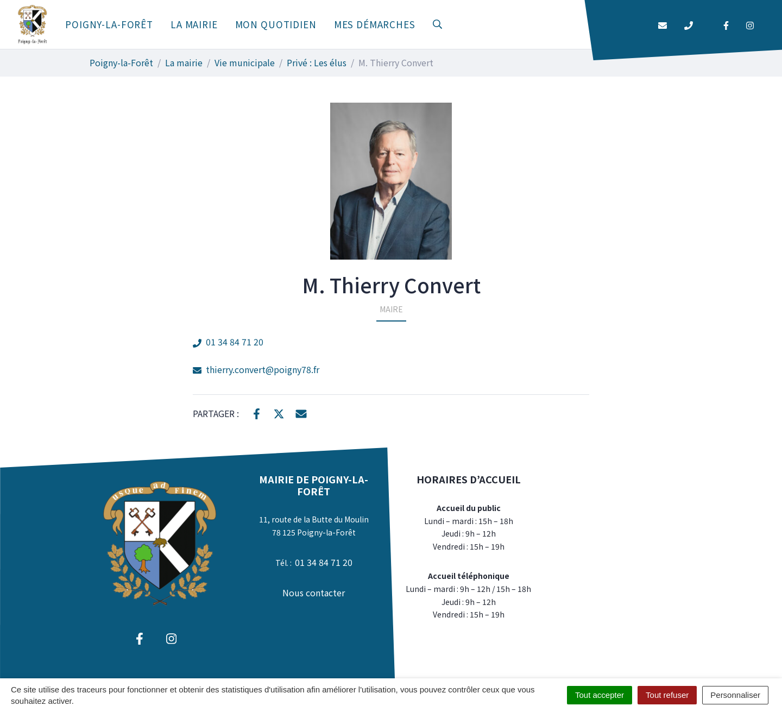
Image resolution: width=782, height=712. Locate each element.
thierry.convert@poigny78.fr (256, 369)
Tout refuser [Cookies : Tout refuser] (667, 695)
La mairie (194, 24)
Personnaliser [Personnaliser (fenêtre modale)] (735, 695)
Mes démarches (374, 24)
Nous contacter (313, 592)
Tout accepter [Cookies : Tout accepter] (599, 695)
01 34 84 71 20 (228, 341)
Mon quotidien (276, 24)
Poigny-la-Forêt (109, 24)
